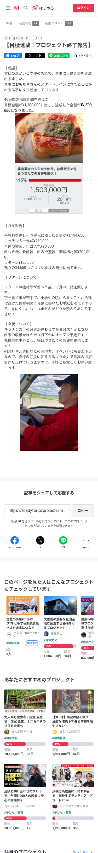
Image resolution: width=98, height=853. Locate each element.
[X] (40, 540)
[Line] (63, 540)
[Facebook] (14, 540)
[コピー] (83, 510)
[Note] (86, 540)
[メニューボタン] (8, 8)
